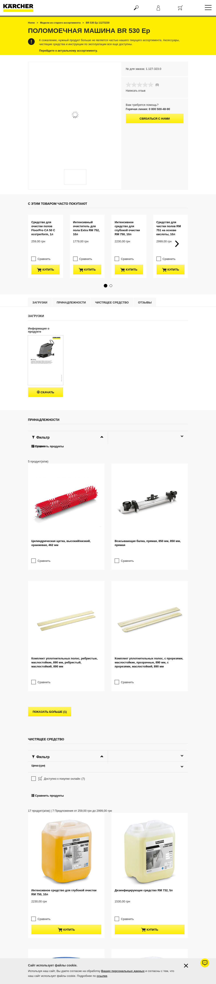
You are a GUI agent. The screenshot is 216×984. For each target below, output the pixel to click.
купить (45, 261)
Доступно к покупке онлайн (61, 700)
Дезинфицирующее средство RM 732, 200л (62, 938)
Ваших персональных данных (122, 971)
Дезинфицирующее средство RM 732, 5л (144, 811)
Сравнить (44, 250)
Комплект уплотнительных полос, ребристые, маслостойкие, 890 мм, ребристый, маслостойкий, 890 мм (64, 583)
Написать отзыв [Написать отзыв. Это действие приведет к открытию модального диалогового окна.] (135, 90)
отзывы (145, 293)
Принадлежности (71, 293)
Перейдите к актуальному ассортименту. (68, 50)
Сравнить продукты (47, 437)
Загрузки (39, 293)
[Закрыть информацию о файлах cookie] (186, 966)
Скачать (45, 383)
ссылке (102, 976)
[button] (105, 277)
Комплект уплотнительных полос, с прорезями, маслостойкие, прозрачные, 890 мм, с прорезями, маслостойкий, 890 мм (149, 583)
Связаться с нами (155, 118)
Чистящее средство (112, 293)
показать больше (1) (50, 633)
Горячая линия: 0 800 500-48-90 (148, 109)
